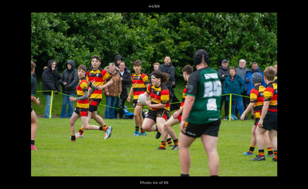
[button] (298, 7)
